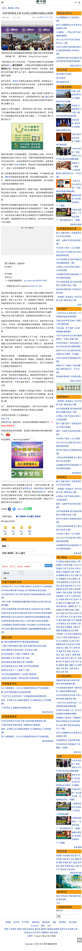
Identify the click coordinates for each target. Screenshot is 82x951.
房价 (58, 627)
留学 (76, 648)
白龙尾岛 (64, 641)
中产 (73, 620)
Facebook (34, 926)
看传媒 (50, 929)
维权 (77, 630)
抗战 (62, 658)
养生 (66, 672)
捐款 (54, 922)
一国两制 (70, 606)
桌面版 (8, 922)
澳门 (9, 65)
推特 (43, 926)
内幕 (66, 599)
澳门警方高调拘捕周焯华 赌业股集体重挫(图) (20, 643)
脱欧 (77, 610)
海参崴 (78, 620)
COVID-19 (77, 565)
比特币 (76, 613)
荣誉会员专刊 (64, 13)
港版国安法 (65, 582)
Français (37, 936)
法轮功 (70, 634)
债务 (62, 613)
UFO (75, 586)
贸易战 (59, 568)
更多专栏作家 (75, 873)
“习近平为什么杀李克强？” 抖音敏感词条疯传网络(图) (23, 697)
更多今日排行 (75, 381)
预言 (67, 668)
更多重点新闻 (75, 224)
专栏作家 (62, 851)
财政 (65, 620)
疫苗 (77, 575)
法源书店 (30, 929)
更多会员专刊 (75, 66)
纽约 (38, 932)
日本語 (53, 936)
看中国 (8, 422)
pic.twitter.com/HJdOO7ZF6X (35, 281)
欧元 (66, 617)
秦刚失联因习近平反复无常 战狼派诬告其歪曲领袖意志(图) (25, 618)
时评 (17, 8)
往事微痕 (62, 579)
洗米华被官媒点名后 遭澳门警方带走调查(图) (20, 667)
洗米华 (17, 165)
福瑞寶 (56, 929)
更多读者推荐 (47, 742)
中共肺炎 (60, 561)
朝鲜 (67, 610)
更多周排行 (76, 473)
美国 (79, 592)
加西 (56, 932)
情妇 (60, 603)
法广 (77, 606)
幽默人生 (73, 665)
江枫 (77, 866)
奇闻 (71, 668)
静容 (62, 866)
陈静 (60, 862)
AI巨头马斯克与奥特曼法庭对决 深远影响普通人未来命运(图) (68, 50)
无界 (76, 929)
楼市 (60, 620)
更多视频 (77, 847)
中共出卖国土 (72, 579)
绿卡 (77, 651)
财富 (69, 620)
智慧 (79, 665)
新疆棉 (61, 575)
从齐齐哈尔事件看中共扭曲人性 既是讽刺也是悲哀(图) (24, 592)
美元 (71, 613)
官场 (58, 606)
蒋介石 (74, 658)
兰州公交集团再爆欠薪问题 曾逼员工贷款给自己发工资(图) (25, 610)
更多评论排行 (47, 713)
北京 (68, 624)
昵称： (5, 546)
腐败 (69, 603)
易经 (67, 665)
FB (63, 610)
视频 (59, 756)
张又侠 (71, 568)
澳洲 (74, 655)
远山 (73, 859)
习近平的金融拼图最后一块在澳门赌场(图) (19, 675)
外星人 (76, 668)
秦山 (58, 866)
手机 (62, 668)
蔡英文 (63, 624)
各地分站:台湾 (30, 932)
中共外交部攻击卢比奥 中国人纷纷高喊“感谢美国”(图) (23, 722)
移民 (66, 648)
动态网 (70, 929)
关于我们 (25, 922)
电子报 (16, 922)
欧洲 (52, 932)
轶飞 (68, 859)
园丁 (71, 862)
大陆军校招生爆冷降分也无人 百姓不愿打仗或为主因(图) (25, 622)
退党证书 (63, 929)
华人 (62, 648)
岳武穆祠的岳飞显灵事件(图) (68, 740)
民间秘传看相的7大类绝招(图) (68, 376)
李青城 (67, 866)
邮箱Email (59, 910)
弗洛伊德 (68, 586)
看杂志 (38, 929)
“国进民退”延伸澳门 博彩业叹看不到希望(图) (20, 679)
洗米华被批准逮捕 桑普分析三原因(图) (17, 663)
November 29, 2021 (34, 286)
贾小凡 (77, 856)
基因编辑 (64, 630)
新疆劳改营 (61, 644)
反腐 (73, 603)
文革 (62, 672)
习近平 (65, 568)
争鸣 (62, 896)
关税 (64, 592)
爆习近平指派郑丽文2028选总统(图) (16, 693)
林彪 (66, 661)
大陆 (75, 627)
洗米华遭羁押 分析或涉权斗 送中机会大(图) (19, 651)
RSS (49, 926)
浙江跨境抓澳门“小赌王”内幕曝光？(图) (17, 655)
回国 (69, 651)
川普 (79, 561)
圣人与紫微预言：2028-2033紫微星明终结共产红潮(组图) (25, 689)
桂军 (58, 658)
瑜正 (73, 866)
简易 (72, 856)
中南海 (61, 599)
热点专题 (62, 69)
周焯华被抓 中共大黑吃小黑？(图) (15, 659)
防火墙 (71, 630)
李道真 (59, 859)
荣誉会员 (28, 488)
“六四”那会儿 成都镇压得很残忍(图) (16, 709)
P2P (78, 627)
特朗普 (59, 565)
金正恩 (65, 589)
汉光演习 (74, 582)
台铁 (72, 572)
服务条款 (36, 922)
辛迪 (68, 869)
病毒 (70, 565)
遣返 (60, 651)
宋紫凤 (59, 856)
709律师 (59, 634)
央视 (58, 648)
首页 (4, 8)
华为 (65, 603)
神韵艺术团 (21, 929)
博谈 (71, 896)
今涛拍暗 (66, 856)
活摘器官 (66, 572)
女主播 (77, 644)
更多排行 (77, 752)
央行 (58, 613)
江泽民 (74, 596)
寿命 (58, 672)
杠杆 (66, 613)
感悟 (58, 668)
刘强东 (74, 624)
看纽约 (44, 929)
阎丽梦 (59, 589)
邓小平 (61, 661)
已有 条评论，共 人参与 (13, 553)
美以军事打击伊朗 (63, 74)
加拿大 (72, 610)
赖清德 (77, 589)
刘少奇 (72, 661)
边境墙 (69, 592)
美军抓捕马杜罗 (62, 82)
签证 (65, 651)
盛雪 (75, 862)
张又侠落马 (61, 78)
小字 (51, 17)
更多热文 (77, 553)
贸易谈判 (60, 596)
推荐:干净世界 (10, 929)
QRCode (20, 509)
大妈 (79, 624)
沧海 (73, 869)
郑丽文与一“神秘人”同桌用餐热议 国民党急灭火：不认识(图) (68, 368)
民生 (58, 655)
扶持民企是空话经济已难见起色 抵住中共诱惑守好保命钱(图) (26, 614)
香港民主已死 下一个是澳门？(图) (15, 671)
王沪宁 (67, 596)
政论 (66, 896)
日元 (71, 617)
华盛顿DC (45, 932)
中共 (18, 378)
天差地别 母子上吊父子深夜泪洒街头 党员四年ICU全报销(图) (26, 588)
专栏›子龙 (5, 419)
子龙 (58, 903)
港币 (75, 617)
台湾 (58, 624)
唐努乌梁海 (73, 637)
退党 (62, 586)
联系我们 (62, 922)
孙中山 (67, 658)
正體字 (30, 936)
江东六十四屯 (62, 637)
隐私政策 (46, 922)
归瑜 (64, 859)
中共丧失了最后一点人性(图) (68, 248)
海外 (63, 655)
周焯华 (15, 81)
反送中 (76, 599)
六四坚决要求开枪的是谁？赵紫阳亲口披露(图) (20, 726)
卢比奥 (65, 565)
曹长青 (63, 869)
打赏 (41, 17)
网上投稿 (73, 922)
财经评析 (62, 899)
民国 (78, 655)
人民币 (61, 617)
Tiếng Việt (45, 936)
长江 (73, 575)
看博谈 (11, 8)
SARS (77, 641)
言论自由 (70, 644)
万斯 (75, 592)
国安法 (67, 575)
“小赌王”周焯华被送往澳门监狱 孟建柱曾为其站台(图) (23, 647)
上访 (65, 634)
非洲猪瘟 (68, 627)
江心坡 (71, 641)
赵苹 (79, 862)
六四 (77, 568)
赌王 (48, 97)
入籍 (73, 651)
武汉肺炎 (72, 561)
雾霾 (58, 630)
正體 (75, 2)
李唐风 (65, 862)
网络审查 (77, 634)
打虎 (77, 603)
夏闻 (77, 859)
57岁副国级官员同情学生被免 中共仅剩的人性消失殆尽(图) (25, 626)
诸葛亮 (61, 665)
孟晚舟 (59, 592)
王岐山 (71, 589)
